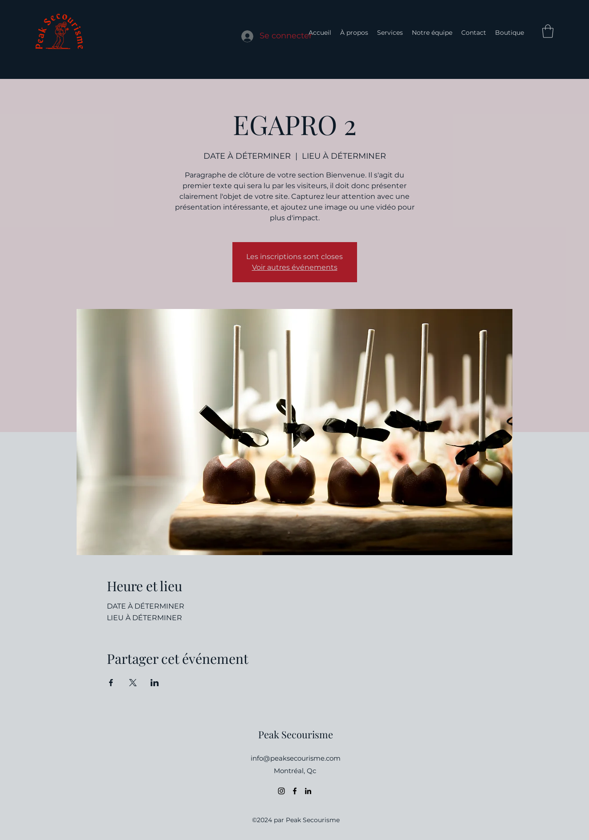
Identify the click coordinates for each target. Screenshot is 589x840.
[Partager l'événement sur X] (133, 682)
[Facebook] (294, 790)
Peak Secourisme (295, 734)
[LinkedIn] (308, 790)
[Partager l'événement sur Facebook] (111, 682)
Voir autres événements (294, 267)
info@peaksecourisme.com (296, 758)
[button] (547, 31)
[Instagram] (281, 790)
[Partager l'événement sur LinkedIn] (154, 682)
